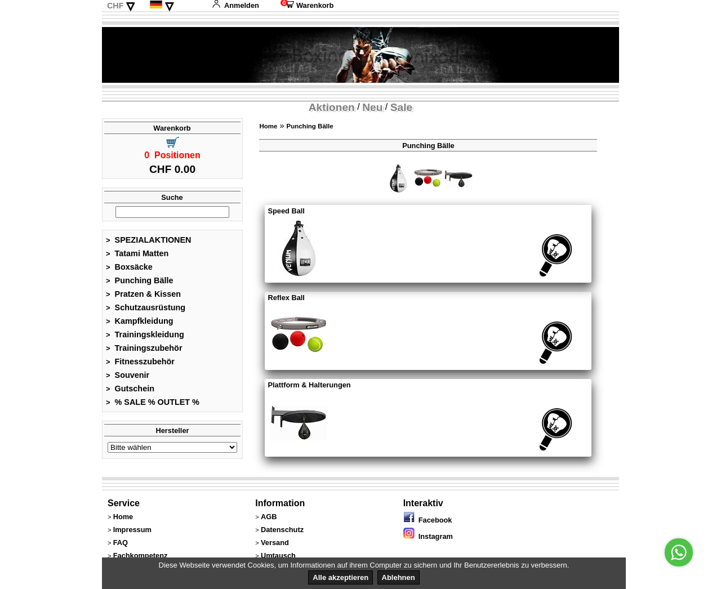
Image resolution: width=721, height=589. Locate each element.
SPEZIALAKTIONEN (149, 239)
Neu (372, 107)
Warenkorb (307, 5)
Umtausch (278, 555)
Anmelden (235, 5)
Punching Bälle (139, 280)
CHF (115, 5)
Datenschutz (282, 529)
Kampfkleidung (139, 320)
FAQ (120, 542)
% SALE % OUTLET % (152, 402)
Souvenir (127, 375)
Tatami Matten (137, 253)
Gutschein (130, 388)
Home (268, 126)
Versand (275, 542)
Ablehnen (398, 577)
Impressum (132, 529)
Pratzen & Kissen (143, 293)
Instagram (428, 536)
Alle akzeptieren (340, 577)
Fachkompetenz (140, 555)
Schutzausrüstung (145, 307)
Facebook (427, 520)
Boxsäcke (129, 266)
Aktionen (332, 107)
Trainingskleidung (145, 334)
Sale (401, 107)
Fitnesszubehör (140, 361)
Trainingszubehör (144, 347)
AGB (269, 516)
